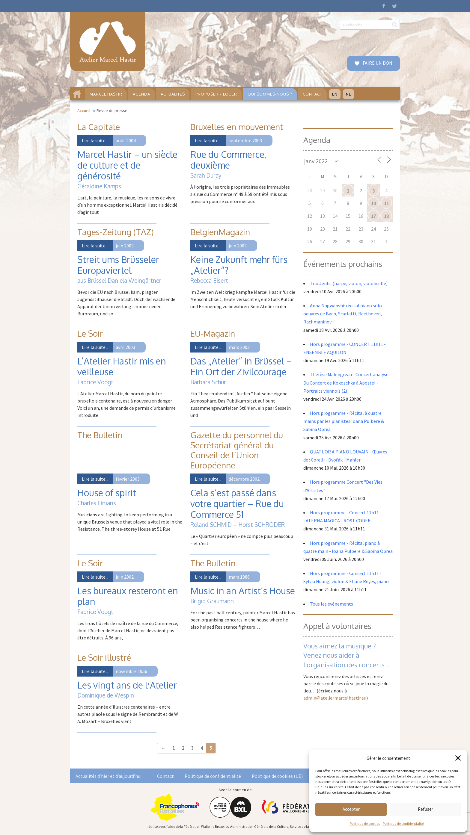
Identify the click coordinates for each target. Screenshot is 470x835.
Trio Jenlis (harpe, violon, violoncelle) (349, 283)
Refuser (425, 809)
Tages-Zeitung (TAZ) (115, 231)
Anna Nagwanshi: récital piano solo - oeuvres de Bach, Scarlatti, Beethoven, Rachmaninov (344, 313)
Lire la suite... (95, 140)
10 (373, 203)
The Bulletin (100, 434)
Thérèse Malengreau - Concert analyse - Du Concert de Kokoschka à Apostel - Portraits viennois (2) (347, 382)
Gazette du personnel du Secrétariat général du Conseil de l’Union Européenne (236, 450)
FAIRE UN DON (377, 63)
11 (386, 203)
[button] (458, 758)
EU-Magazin (212, 333)
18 (386, 216)
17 (373, 216)
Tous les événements (331, 604)
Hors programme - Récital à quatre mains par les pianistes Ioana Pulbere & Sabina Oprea (343, 421)
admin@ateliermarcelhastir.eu (334, 698)
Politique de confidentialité (403, 823)
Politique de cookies (365, 823)
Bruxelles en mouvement (236, 126)
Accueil (83, 110)
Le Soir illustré (104, 657)
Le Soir (90, 333)
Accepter (351, 809)
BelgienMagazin (220, 231)
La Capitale (98, 126)
